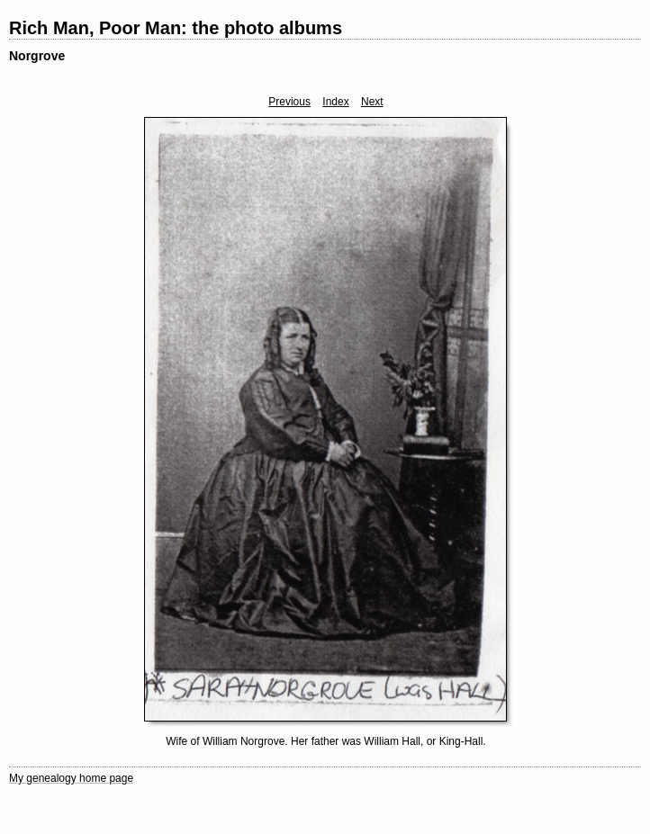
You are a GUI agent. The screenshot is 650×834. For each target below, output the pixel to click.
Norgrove (37, 56)
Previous (289, 101)
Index (335, 101)
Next (372, 101)
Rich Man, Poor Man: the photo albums (175, 28)
